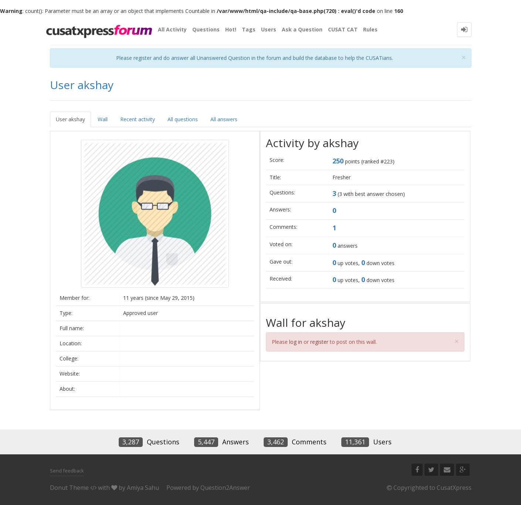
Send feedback (67, 470)
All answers (223, 119)
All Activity (172, 29)
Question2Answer (225, 488)
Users (268, 29)
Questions (206, 29)
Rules (370, 29)
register (319, 341)
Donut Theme (69, 488)
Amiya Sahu (143, 488)
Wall (103, 119)
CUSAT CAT (343, 29)
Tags (249, 29)
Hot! (230, 29)
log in (295, 341)
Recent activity (137, 119)
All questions (183, 119)
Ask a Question (302, 29)
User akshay (70, 119)
